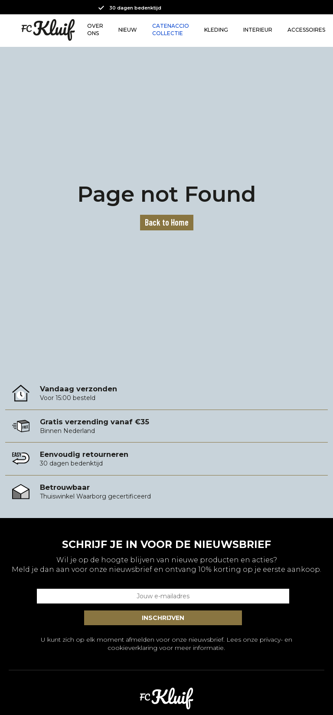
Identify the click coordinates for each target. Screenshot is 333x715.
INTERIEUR (257, 29)
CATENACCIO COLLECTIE (170, 29)
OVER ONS (95, 29)
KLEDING (216, 29)
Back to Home (167, 222)
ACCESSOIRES (306, 29)
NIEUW (127, 29)
